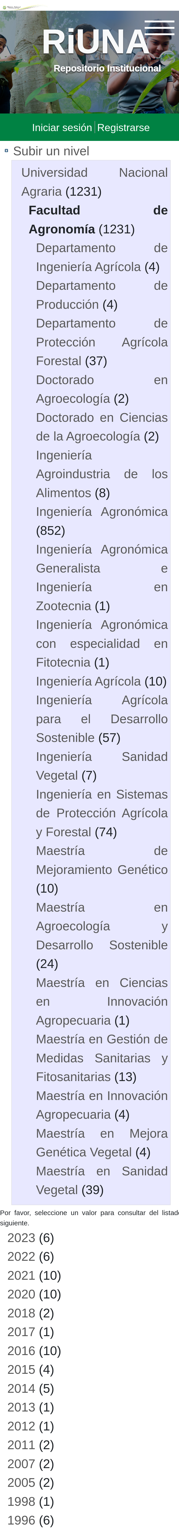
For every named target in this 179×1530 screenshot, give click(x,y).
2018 (21, 1312)
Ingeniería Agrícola (88, 680)
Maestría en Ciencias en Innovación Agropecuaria (102, 1001)
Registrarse (123, 127)
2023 (21, 1237)
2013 (21, 1406)
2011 (21, 1444)
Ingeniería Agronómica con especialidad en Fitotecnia (102, 643)
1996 (21, 1519)
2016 (21, 1350)
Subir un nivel (51, 150)
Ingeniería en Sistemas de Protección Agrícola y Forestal (102, 812)
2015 (21, 1369)
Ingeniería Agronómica (102, 511)
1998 (21, 1501)
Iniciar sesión (62, 127)
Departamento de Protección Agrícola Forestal (102, 341)
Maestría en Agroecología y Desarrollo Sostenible (102, 926)
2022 (21, 1256)
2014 (21, 1388)
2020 (21, 1293)
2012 (21, 1425)
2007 (21, 1463)
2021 (21, 1275)
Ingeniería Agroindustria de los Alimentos (102, 473)
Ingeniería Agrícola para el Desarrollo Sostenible (102, 718)
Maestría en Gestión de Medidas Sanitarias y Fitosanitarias (102, 1057)
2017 (21, 1331)
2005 (21, 1482)
